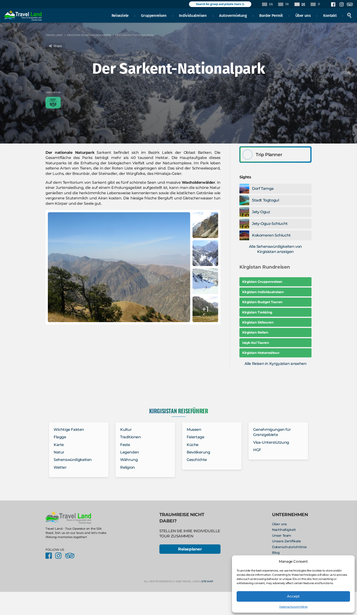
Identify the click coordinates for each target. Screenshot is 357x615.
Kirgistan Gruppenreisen (262, 282)
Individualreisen (193, 15)
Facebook (333, 4)
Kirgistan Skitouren (257, 322)
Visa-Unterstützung (271, 442)
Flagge (60, 437)
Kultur (126, 429)
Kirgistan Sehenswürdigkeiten (89, 35)
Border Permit (272, 15)
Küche (193, 444)
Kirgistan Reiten (255, 332)
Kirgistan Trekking (257, 312)
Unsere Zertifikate (286, 541)
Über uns (303, 15)
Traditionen (130, 437)
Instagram (341, 4)
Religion (127, 467)
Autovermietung (233, 15)
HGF (257, 450)
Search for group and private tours (220, 4)
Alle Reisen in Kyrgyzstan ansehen (276, 363)
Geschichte (197, 459)
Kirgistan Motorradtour (260, 353)
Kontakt (330, 15)
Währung (129, 459)
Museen (194, 429)
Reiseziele (120, 15)
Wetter (60, 467)
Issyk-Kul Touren (255, 343)
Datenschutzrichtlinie (293, 606)
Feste (125, 444)
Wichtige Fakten (69, 429)
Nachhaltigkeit (284, 530)
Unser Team (281, 535)
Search (350, 14)
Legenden (129, 452)
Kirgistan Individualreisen (263, 292)
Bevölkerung (198, 452)
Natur (59, 452)
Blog (276, 552)
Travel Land (54, 35)
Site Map (207, 581)
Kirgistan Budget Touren (262, 302)
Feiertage (195, 437)
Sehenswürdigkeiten (73, 459)
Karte (59, 444)
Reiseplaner (190, 549)
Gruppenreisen (154, 15)
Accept (293, 596)
